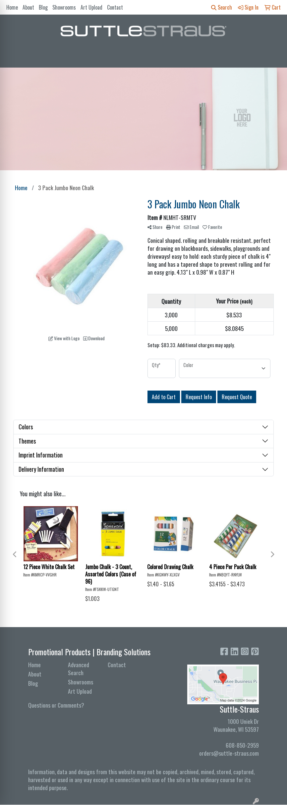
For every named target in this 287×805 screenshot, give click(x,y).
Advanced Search (78, 668)
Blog (43, 7)
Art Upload (91, 7)
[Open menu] (273, 58)
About (28, 7)
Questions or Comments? (56, 705)
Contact (115, 7)
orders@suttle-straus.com (229, 753)
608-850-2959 (242, 745)
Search (221, 7)
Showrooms (64, 7)
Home (12, 7)
